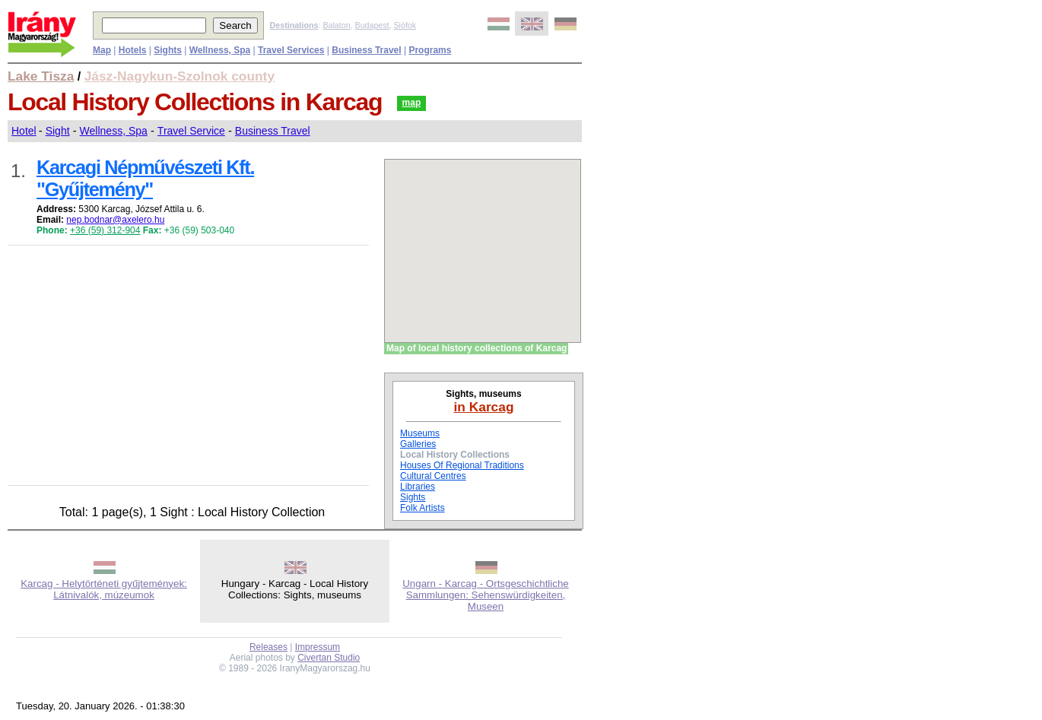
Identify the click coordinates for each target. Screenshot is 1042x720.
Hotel (24, 131)
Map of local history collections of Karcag (476, 348)
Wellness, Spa (114, 131)
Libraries (417, 486)
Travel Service (191, 131)
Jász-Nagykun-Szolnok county (179, 76)
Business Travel (272, 131)
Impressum (317, 647)
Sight (58, 131)
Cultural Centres (433, 476)
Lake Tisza (41, 76)
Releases (268, 647)
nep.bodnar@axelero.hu (115, 219)
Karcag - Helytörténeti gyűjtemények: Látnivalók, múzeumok (104, 589)
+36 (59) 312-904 (105, 230)
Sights (412, 497)
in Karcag (484, 406)
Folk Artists (422, 508)
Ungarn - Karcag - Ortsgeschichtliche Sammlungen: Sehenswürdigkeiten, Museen (485, 595)
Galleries (418, 444)
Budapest (372, 25)
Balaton (336, 25)
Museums (420, 433)
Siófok (404, 25)
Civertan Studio (328, 657)
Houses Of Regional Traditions (462, 465)
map (411, 102)
